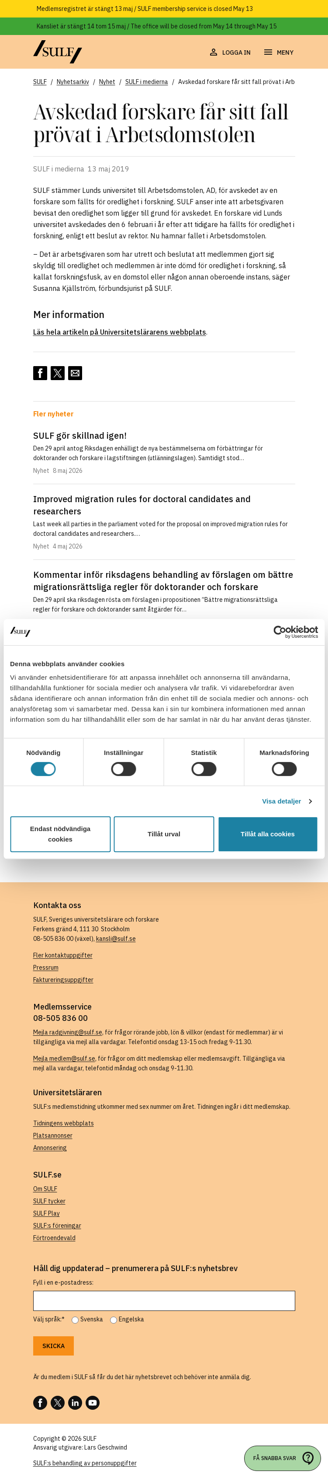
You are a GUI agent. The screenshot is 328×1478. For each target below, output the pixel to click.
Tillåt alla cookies (268, 834)
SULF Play (46, 1213)
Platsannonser (53, 1135)
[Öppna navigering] (278, 52)
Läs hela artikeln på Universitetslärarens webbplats (119, 332)
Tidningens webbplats (63, 1123)
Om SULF (45, 1189)
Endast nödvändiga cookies (60, 834)
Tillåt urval (164, 834)
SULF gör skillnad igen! (80, 435)
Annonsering (50, 1148)
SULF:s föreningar (57, 1226)
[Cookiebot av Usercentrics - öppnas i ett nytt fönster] (280, 632)
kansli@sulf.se (116, 939)
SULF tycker (49, 1201)
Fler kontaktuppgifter (63, 955)
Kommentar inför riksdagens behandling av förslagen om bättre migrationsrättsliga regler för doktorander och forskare (163, 581)
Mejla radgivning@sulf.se (67, 1032)
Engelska (131, 1319)
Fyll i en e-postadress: (63, 1282)
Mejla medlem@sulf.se (64, 1058)
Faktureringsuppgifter (63, 980)
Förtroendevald (54, 1238)
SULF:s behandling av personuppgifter (85, 1463)
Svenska (91, 1319)
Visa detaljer (281, 801)
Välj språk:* (49, 1319)
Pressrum (46, 967)
